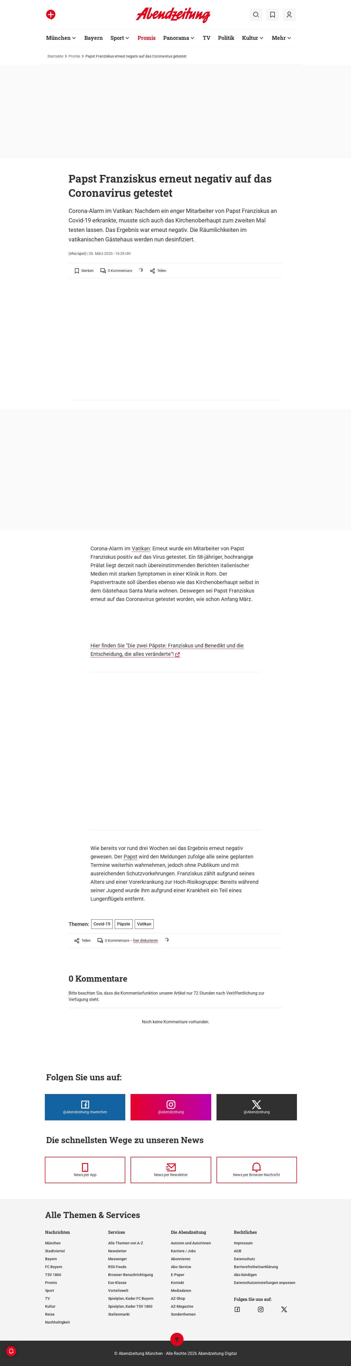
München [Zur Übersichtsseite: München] (58, 37)
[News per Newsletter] (171, 1170)
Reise (50, 1314)
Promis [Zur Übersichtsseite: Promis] (147, 37)
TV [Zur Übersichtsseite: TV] (206, 37)
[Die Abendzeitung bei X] (257, 1107)
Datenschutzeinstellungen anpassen (264, 1283)
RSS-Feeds (117, 1267)
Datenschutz (244, 1259)
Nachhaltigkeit (57, 1322)
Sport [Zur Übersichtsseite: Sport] (117, 37)
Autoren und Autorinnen (191, 1243)
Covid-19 (102, 923)
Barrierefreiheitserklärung (256, 1267)
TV (47, 1298)
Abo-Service (181, 1267)
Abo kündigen (245, 1275)
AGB (237, 1251)
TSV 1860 (53, 1275)
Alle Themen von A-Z (125, 1243)
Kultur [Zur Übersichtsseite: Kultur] (250, 37)
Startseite (55, 56)
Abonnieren (180, 1259)
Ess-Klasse (117, 1283)
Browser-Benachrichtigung (130, 1275)
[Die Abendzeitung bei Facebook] (85, 1107)
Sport (49, 1290)
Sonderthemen (183, 1314)
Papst (130, 856)
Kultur (50, 1306)
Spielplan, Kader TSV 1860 (130, 1306)
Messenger (117, 1259)
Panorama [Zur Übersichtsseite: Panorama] (176, 37)
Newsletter (117, 1251)
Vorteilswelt (118, 1290)
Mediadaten (181, 1290)
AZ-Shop (178, 1298)
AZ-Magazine (182, 1306)
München (53, 1243)
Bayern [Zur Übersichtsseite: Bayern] (93, 37)
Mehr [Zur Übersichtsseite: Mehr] (279, 37)
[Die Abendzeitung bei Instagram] (171, 1107)
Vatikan (141, 548)
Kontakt (177, 1283)
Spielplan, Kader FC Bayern (130, 1298)
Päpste (123, 923)
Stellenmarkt (119, 1314)
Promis (74, 56)
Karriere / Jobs (183, 1251)
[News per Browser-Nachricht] (257, 1170)
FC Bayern (53, 1267)
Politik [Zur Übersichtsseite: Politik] (226, 37)
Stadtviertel (55, 1251)
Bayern (51, 1259)
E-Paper (177, 1275)
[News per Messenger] (85, 1170)
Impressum (243, 1243)
